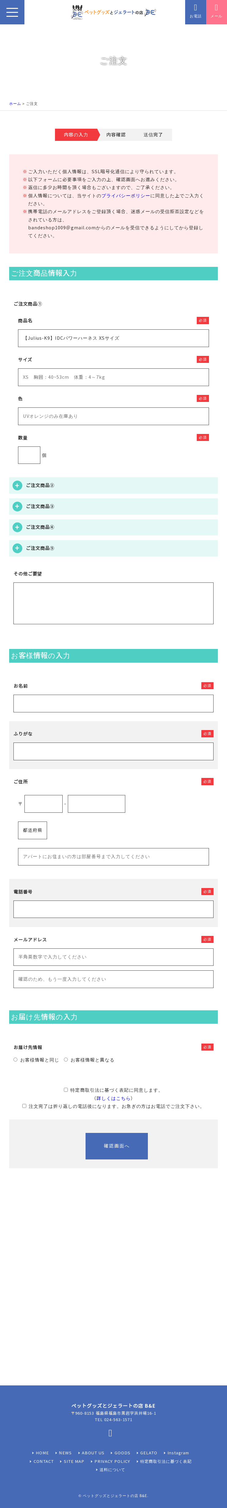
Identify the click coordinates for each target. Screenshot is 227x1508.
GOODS (122, 1453)
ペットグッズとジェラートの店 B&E (115, 1496)
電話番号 (23, 892)
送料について (112, 1469)
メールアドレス (30, 939)
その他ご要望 (27, 573)
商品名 (25, 320)
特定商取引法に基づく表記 (166, 1461)
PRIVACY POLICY (112, 1461)
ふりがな (23, 734)
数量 (23, 437)
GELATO (148, 1453)
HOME (42, 1453)
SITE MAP (74, 1461)
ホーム (15, 104)
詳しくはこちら (114, 1098)
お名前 (20, 686)
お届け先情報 (27, 1047)
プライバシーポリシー (125, 195)
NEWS (65, 1453)
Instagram (178, 1453)
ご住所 (20, 781)
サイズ (25, 359)
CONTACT (44, 1461)
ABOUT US (93, 1453)
